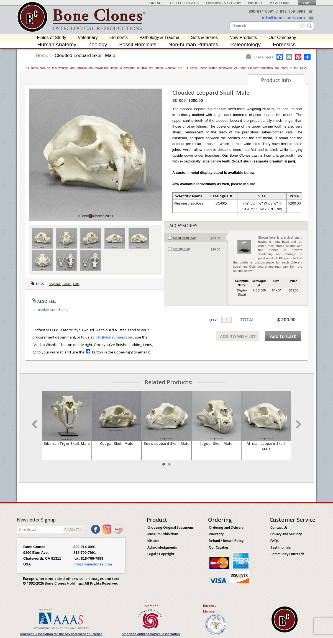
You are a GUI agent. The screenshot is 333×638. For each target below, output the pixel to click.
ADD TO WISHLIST (238, 336)
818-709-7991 (292, 11)
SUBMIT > (73, 529)
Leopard (55, 284)
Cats (76, 284)
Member (45, 610)
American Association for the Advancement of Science (61, 634)
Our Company (282, 37)
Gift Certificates (184, 3)
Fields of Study (51, 37)
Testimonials (280, 547)
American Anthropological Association (151, 634)
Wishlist (255, 3)
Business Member (209, 608)
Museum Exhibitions (163, 534)
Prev (35, 424)
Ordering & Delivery (223, 3)
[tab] (195, 237)
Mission (153, 540)
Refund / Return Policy (226, 540)
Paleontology (245, 44)
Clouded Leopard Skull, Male (85, 55)
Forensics (284, 44)
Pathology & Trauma (159, 37)
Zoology (97, 44)
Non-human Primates (193, 44)
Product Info (276, 80)
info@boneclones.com (283, 17)
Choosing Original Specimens (170, 527)
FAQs (274, 540)
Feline (66, 284)
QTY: (213, 320)
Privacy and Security (286, 534)
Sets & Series (204, 37)
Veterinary (88, 37)
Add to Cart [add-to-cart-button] (283, 336)
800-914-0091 (261, 11)
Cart (307, 3)
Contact (155, 3)
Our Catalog (218, 547)
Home (42, 55)
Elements (118, 37)
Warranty (216, 534)
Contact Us (279, 527)
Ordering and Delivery (226, 527)
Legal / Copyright (161, 554)
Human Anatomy (56, 44)
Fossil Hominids (137, 44)
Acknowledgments (162, 547)
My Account (280, 3)
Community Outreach (287, 554)
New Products (243, 37)
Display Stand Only (52, 309)
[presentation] (195, 237)
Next (297, 424)
